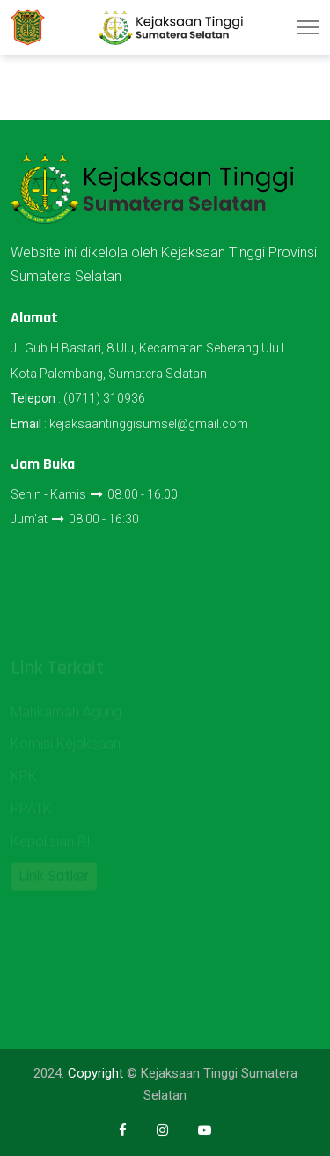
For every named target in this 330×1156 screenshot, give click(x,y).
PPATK (31, 814)
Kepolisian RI (51, 847)
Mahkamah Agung (66, 717)
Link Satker (53, 881)
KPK (24, 782)
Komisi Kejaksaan (66, 750)
